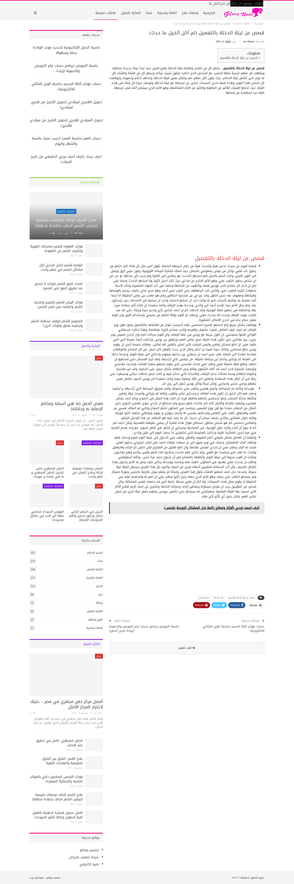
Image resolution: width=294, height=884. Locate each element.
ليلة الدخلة (218, 598)
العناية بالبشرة (92, 443)
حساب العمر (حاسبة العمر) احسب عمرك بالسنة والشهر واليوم (66, 141)
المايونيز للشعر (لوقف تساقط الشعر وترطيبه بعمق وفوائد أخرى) (57, 323)
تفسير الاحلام (95, 552)
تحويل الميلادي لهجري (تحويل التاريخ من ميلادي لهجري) (66, 123)
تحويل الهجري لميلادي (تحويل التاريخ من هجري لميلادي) (66, 104)
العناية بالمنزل (131, 13)
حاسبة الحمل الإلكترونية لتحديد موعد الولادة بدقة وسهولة (66, 50)
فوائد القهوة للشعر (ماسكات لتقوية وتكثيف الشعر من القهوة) (56, 248)
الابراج (99, 586)
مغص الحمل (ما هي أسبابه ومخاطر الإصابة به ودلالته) (72, 406)
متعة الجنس (203, 598)
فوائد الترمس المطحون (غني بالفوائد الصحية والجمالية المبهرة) (56, 779)
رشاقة (99, 602)
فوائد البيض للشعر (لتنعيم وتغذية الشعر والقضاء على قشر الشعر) (58, 304)
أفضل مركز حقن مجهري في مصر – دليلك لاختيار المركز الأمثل (66, 704)
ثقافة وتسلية (167, 13)
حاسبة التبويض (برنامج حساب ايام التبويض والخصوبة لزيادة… (66, 68)
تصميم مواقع (89, 850)
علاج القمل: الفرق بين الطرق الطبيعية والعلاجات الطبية (62, 760)
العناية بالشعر (66, 211)
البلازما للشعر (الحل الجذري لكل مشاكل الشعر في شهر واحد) (61, 267)
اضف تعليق (186, 647)
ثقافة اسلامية (94, 627)
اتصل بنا (214, 3)
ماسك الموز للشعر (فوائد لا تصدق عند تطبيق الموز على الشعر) (58, 286)
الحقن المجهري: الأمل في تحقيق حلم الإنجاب (59, 742)
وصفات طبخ (190, 13)
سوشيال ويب (37, 877)
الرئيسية (209, 13)
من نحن (225, 3)
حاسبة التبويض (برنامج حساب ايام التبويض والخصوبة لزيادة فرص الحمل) (144, 628)
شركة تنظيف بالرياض (84, 857)
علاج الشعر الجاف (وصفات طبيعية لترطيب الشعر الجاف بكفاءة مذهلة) (66, 222)
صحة (149, 13)
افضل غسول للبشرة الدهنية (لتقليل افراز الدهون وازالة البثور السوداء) (57, 814)
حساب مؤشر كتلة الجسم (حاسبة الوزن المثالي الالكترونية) (233, 628)
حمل (98, 358)
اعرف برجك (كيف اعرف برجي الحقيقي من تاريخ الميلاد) (66, 159)
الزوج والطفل (95, 619)
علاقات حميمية (105, 13)
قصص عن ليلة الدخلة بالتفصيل (238, 58)
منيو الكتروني (89, 864)
